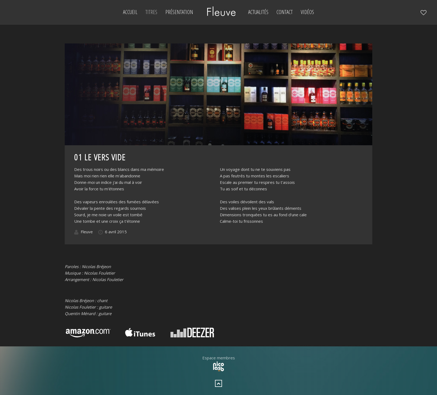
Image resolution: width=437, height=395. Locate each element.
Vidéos (307, 12)
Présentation (179, 12)
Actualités (258, 12)
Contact (284, 12)
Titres (151, 12)
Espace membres (218, 357)
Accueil (130, 12)
